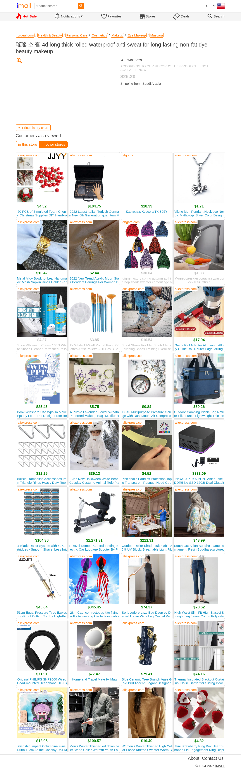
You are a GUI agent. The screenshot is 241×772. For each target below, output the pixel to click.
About (193, 758)
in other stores (53, 144)
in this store (27, 144)
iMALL (220, 766)
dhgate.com (130, 222)
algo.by (127, 155)
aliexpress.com (29, 155)
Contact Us (213, 758)
